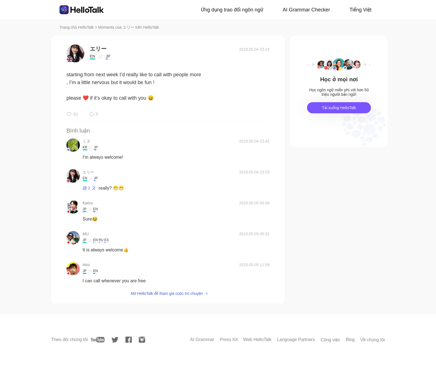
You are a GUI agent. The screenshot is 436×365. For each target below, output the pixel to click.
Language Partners (296, 339)
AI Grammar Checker (306, 10)
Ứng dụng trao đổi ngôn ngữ (232, 10)
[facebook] (128, 340)
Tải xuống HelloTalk (339, 108)
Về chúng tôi (372, 339)
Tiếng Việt (360, 10)
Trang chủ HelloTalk (77, 27)
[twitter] (115, 340)
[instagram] (142, 340)
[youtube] (98, 339)
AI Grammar (202, 339)
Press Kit (229, 339)
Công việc (330, 339)
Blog (350, 339)
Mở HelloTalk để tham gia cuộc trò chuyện (167, 293)
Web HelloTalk (257, 339)
